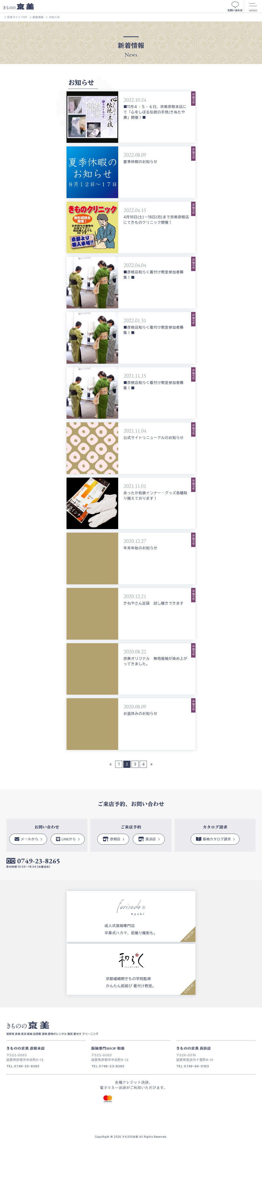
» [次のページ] (151, 764)
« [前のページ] (111, 764)
